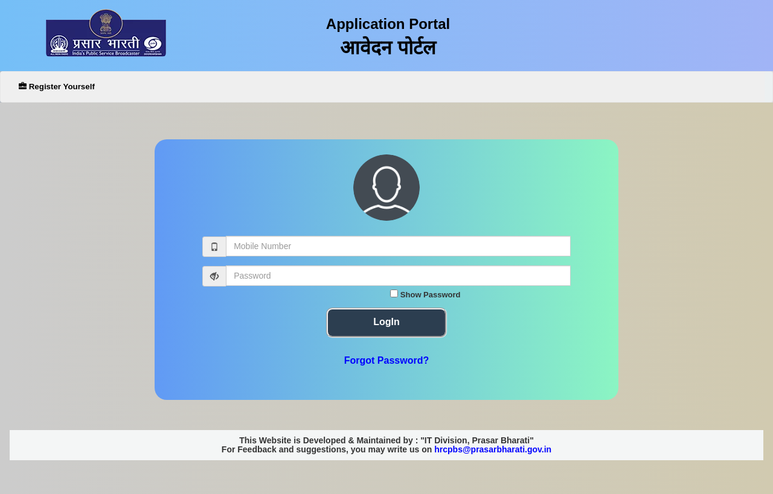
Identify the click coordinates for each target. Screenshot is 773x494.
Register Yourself (57, 86)
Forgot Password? (386, 360)
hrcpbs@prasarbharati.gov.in (492, 449)
